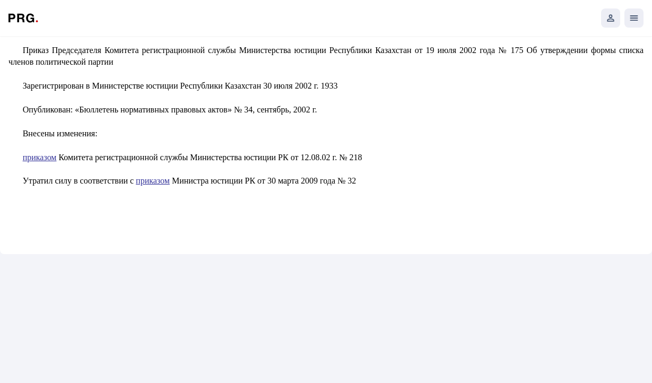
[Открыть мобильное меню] (634, 18)
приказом (40, 157)
